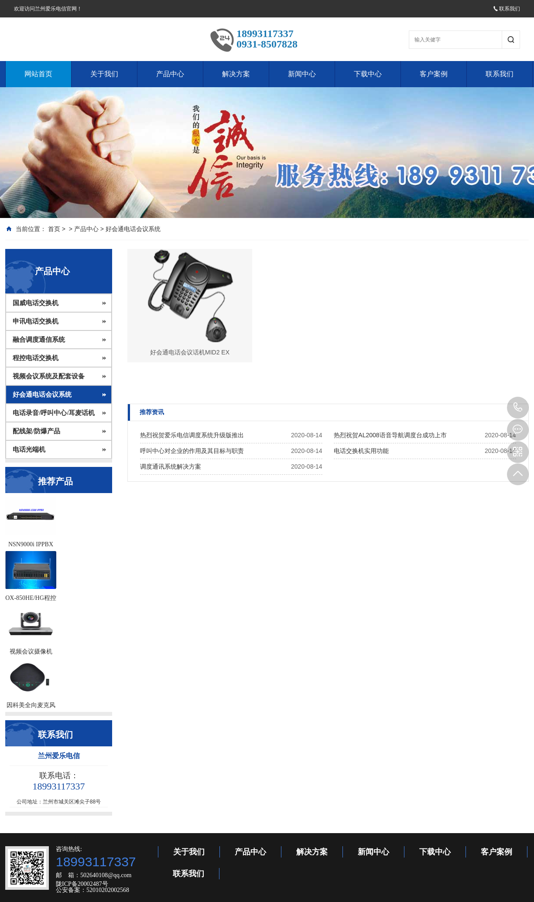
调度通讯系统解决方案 (170, 466)
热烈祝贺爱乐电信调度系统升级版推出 (192, 435)
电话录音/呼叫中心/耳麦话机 (54, 412)
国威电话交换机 (35, 303)
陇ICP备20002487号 (82, 884)
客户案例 (434, 74)
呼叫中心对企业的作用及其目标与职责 (192, 450)
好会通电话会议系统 (133, 228)
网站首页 (38, 74)
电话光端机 (29, 449)
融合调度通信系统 (39, 339)
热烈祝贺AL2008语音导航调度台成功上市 (390, 435)
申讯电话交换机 (35, 321)
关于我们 (104, 74)
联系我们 (506, 9)
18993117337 (518, 408)
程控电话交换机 (35, 357)
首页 (54, 228)
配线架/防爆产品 (36, 431)
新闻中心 (302, 74)
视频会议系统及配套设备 (49, 376)
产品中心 (170, 74)
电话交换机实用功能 (361, 450)
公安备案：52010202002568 (92, 890)
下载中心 (368, 74)
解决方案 (236, 74)
